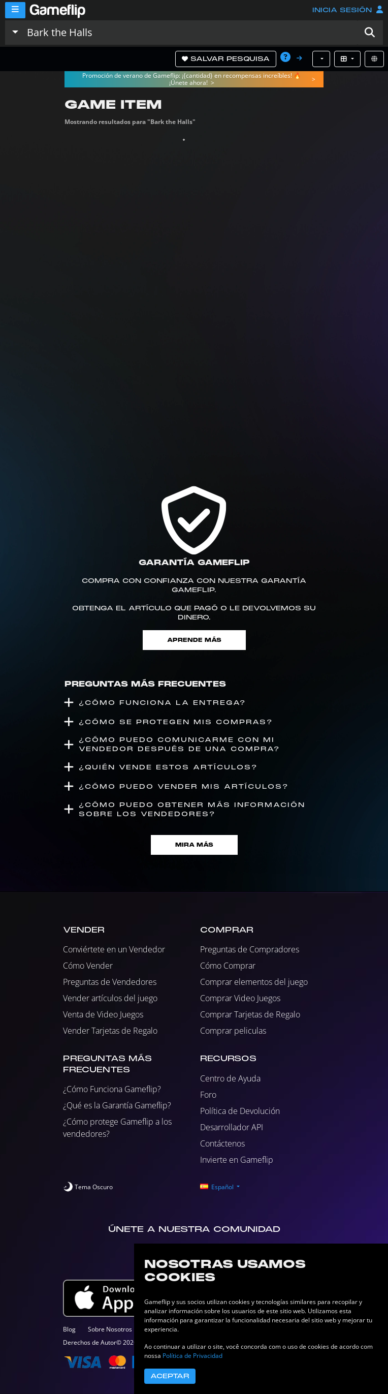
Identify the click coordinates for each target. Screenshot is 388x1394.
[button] (370, 32)
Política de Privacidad (192, 1355)
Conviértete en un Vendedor (114, 949)
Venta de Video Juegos (103, 1014)
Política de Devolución (240, 1111)
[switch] (88, 1187)
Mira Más (194, 845)
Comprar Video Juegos (240, 998)
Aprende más (194, 640)
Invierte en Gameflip (236, 1159)
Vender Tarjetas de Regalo (110, 1030)
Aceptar (169, 1376)
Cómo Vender (88, 965)
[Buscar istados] (189, 32)
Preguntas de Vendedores (109, 981)
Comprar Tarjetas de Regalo (250, 1014)
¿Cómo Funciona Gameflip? (112, 1089)
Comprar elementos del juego (254, 981)
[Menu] (15, 10)
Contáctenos (222, 1143)
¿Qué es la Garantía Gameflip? (117, 1105)
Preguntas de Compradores (249, 949)
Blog (69, 1329)
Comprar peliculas (233, 1030)
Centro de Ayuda (230, 1078)
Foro (208, 1094)
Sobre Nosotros (110, 1329)
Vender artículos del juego (110, 998)
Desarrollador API (231, 1127)
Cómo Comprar (227, 965)
